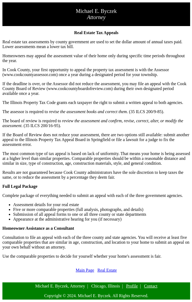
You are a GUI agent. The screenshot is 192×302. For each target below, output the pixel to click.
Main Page (85, 270)
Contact (150, 286)
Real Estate (107, 270)
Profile (132, 286)
